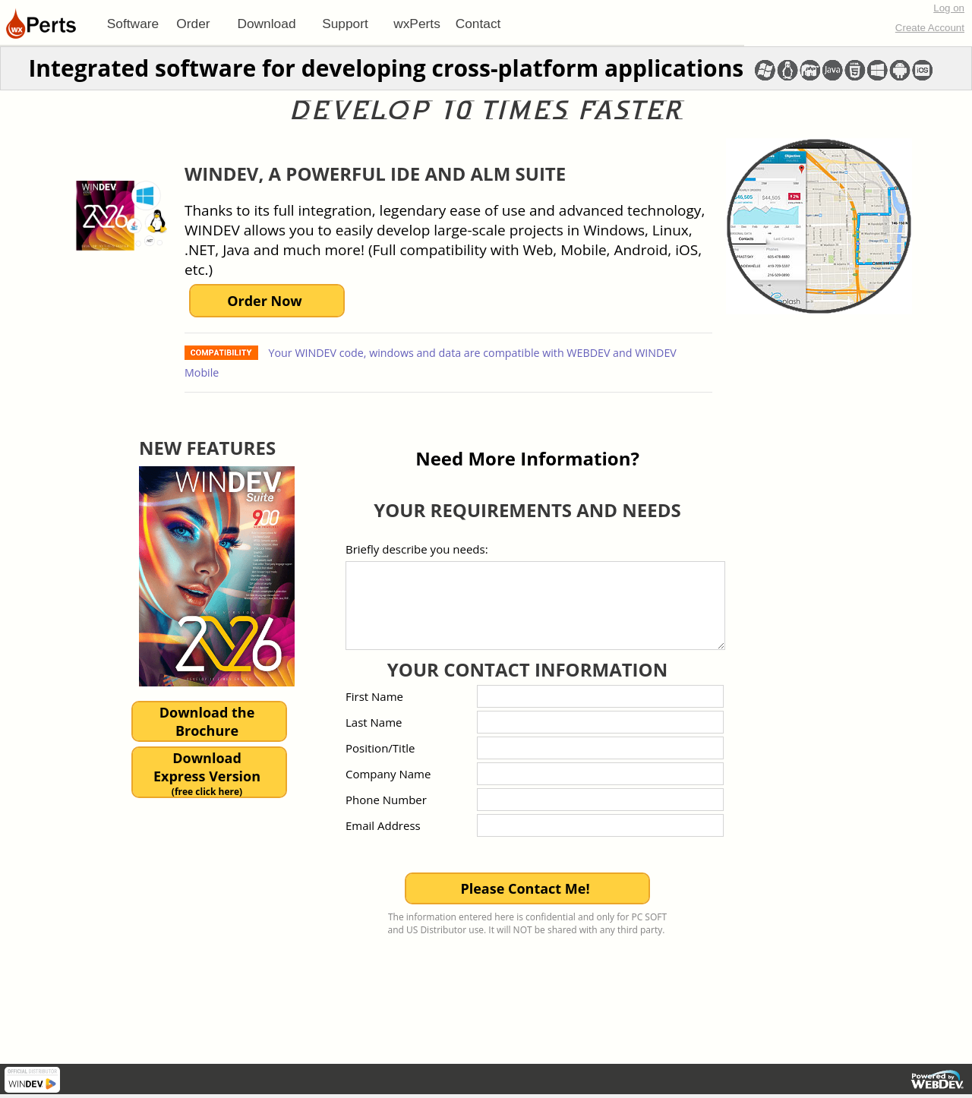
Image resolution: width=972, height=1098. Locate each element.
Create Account (929, 27)
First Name (374, 696)
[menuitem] (133, 24)
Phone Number (386, 799)
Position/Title (380, 748)
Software (133, 23)
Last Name (374, 722)
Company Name (388, 773)
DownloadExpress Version (207, 773)
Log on (948, 8)
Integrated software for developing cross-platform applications (385, 68)
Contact (478, 23)
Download (266, 23)
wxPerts (416, 23)
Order (193, 23)
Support (345, 23)
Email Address (383, 825)
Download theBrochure (207, 721)
